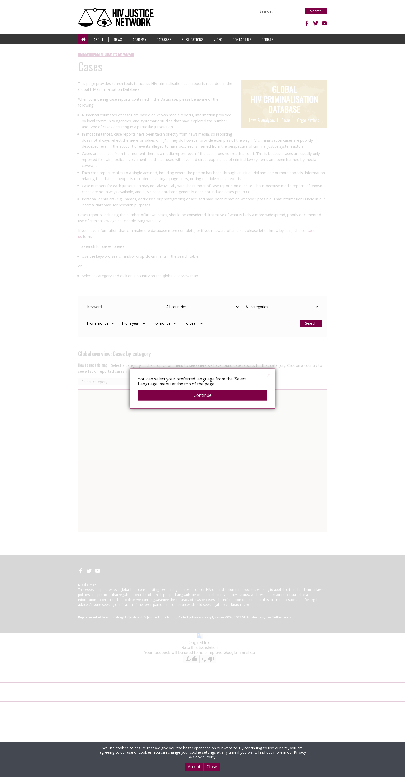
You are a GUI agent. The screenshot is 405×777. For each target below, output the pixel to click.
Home (83, 39)
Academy (139, 39)
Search (316, 11)
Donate (267, 39)
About (99, 39)
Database (164, 39)
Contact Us (241, 39)
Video (218, 39)
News (118, 39)
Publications (192, 39)
